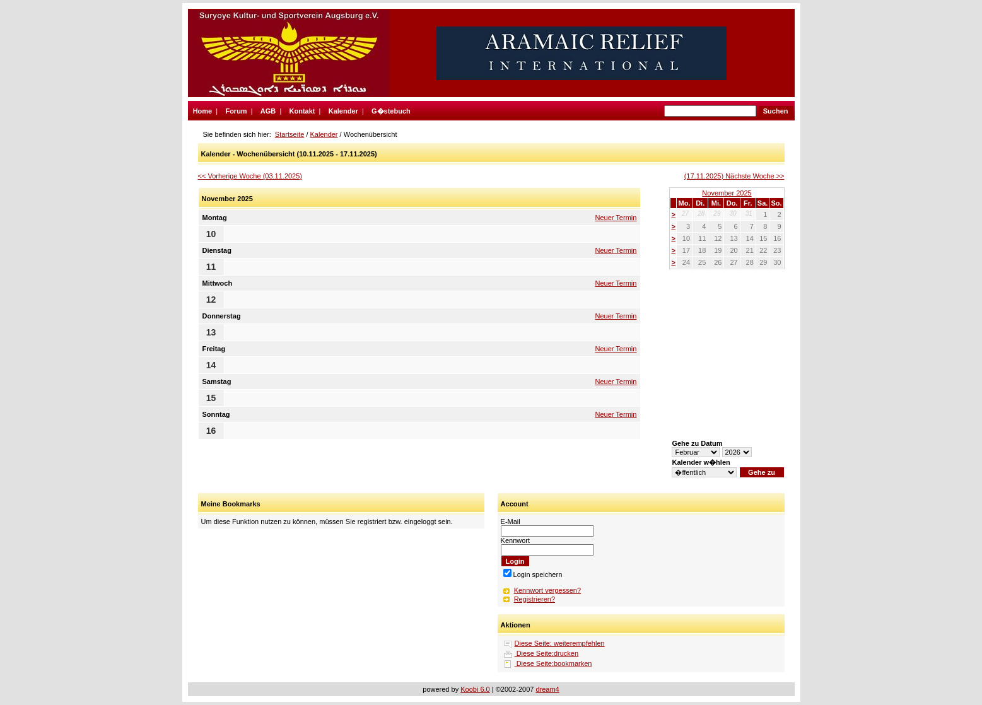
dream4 (547, 689)
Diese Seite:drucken (547, 653)
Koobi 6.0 (474, 689)
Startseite (289, 134)
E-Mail (510, 521)
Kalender (343, 111)
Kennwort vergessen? (547, 590)
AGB (268, 111)
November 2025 (726, 193)
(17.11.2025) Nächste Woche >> (734, 176)
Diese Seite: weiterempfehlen (560, 643)
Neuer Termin (616, 217)
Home (203, 111)
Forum (236, 111)
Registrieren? (534, 599)
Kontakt (302, 111)
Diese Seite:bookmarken (553, 663)
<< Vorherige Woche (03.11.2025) (250, 176)
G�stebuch (391, 111)
